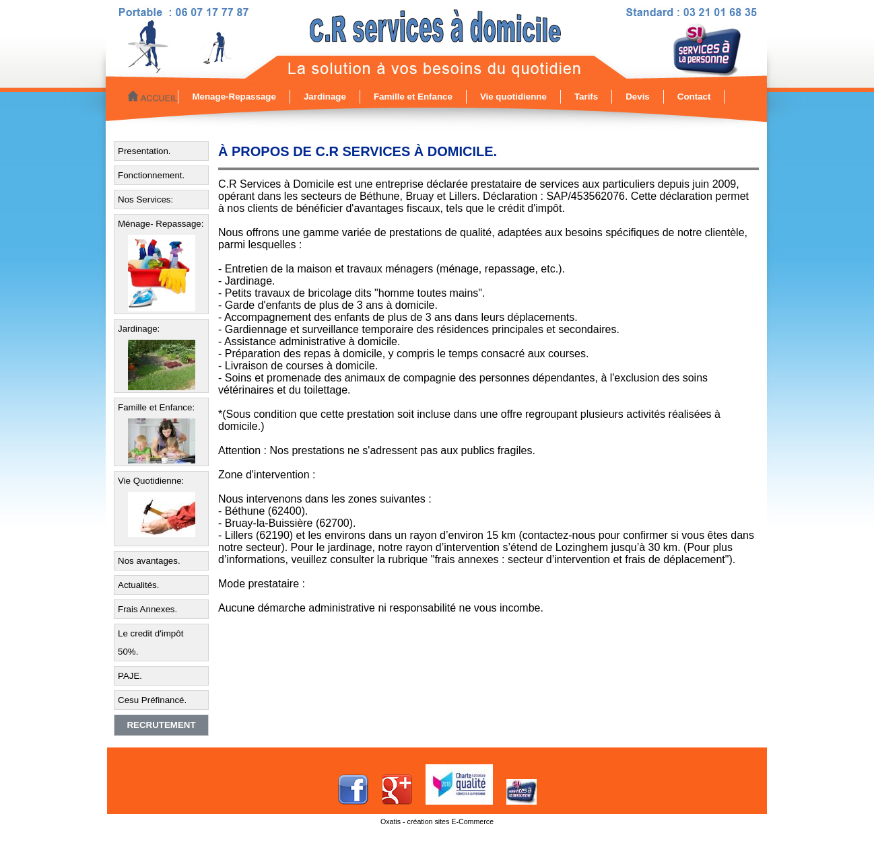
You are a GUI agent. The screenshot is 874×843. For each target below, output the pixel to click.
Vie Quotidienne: (151, 481)
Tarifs (586, 96)
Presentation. (144, 151)
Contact (694, 96)
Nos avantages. (149, 561)
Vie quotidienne (513, 96)
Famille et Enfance (413, 96)
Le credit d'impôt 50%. (150, 642)
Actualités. (139, 585)
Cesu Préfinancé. (152, 700)
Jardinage (325, 96)
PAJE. (130, 676)
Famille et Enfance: (156, 407)
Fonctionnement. (151, 175)
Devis (638, 96)
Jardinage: (139, 329)
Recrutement (161, 725)
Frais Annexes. (147, 609)
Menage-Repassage (233, 96)
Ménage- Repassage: (160, 224)
